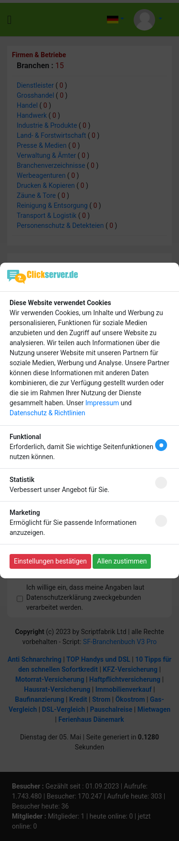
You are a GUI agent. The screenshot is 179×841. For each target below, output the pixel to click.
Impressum (102, 403)
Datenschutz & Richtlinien (47, 413)
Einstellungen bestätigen (50, 561)
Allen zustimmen (122, 561)
